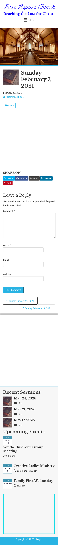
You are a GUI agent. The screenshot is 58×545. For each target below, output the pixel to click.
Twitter (8, 178)
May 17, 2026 (24, 420)
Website (7, 274)
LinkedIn (46, 178)
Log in (39, 539)
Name (7, 245)
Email (7, 259)
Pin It (7, 182)
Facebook (21, 178)
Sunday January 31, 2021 (20, 300)
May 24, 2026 (25, 398)
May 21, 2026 (24, 409)
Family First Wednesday (33, 481)
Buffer (34, 178)
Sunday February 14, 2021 (37, 308)
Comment (9, 210)
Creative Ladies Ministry (34, 466)
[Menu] (29, 20)
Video (9, 105)
